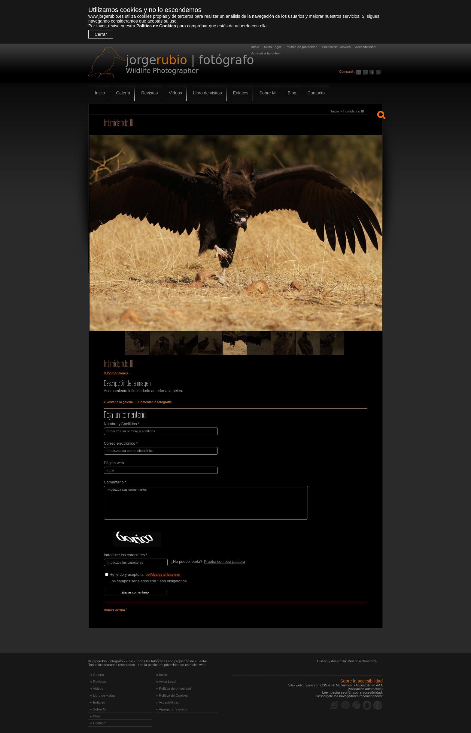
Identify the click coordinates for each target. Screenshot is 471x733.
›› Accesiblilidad (167, 701)
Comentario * (115, 481)
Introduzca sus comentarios (203, 502)
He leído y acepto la (155, 573)
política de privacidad (163, 573)
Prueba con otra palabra (224, 561)
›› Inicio (161, 673)
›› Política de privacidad (173, 687)
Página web (114, 462)
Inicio (255, 47)
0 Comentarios (116, 373)
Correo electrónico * (121, 443)
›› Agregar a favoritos (171, 708)
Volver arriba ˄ (115, 608)
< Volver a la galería (118, 402)
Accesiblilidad (365, 47)
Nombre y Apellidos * (122, 424)
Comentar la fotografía (154, 402)
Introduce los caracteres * (125, 554)
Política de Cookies (156, 25)
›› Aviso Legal (166, 680)
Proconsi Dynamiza (362, 659)
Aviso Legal (272, 47)
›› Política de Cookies (172, 694)
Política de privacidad (301, 47)
